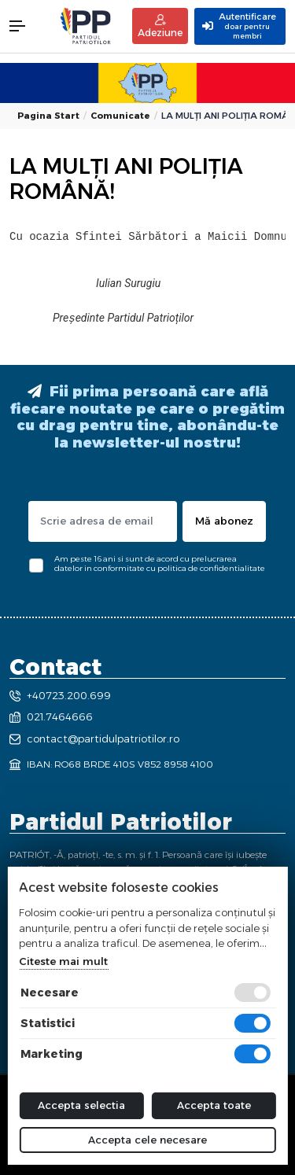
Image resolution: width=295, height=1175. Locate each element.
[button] (24, 25)
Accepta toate (214, 1105)
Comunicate (120, 115)
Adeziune (160, 26)
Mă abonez (224, 520)
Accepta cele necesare (147, 1139)
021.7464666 (51, 716)
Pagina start (48, 115)
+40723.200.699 (60, 695)
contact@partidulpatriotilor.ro (94, 738)
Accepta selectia (81, 1105)
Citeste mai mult (63, 961)
